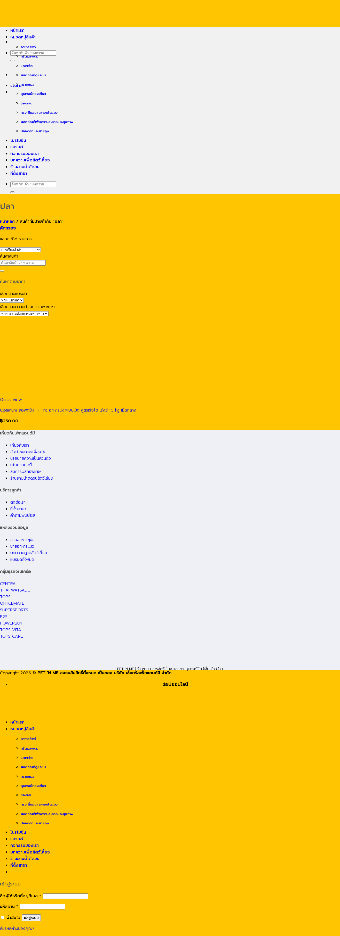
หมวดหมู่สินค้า (23, 37)
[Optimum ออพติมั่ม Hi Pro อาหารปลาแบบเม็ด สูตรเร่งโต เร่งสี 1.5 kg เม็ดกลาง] (77, 393)
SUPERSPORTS (14, 610)
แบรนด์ (16, 147)
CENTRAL (9, 584)
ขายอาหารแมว (22, 546)
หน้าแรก (17, 30)
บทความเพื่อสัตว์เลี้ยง (30, 160)
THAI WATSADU (15, 590)
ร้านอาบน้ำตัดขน (24, 167)
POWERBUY (11, 623)
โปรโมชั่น (18, 140)
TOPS (5, 597)
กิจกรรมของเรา (24, 154)
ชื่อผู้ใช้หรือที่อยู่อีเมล (20, 896)
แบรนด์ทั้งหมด (22, 559)
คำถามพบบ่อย (22, 515)
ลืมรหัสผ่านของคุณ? (17, 928)
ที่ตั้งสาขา (18, 173)
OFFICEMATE (12, 603)
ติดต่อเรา (18, 502)
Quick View (11, 400)
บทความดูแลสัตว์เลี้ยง (28, 553)
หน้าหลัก (7, 221)
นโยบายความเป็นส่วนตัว (30, 458)
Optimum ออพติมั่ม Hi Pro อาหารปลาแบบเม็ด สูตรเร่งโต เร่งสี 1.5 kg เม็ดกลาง (68, 410)
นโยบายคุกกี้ (21, 465)
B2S (3, 617)
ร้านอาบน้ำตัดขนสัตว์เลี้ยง (31, 478)
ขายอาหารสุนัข (22, 540)
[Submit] (12, 60)
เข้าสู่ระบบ (31, 918)
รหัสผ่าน (9, 907)
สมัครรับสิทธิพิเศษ (25, 472)
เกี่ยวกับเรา (19, 445)
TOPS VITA (10, 630)
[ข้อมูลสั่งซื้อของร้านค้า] (20, 249)
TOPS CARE (11, 636)
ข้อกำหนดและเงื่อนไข (27, 452)
